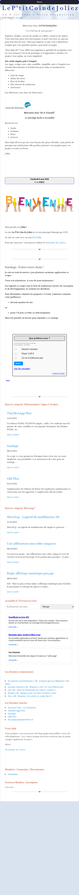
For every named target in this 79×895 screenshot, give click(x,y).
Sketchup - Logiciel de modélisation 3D (33, 517)
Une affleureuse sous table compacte (31, 544)
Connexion (13, 774)
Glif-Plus (13, 479)
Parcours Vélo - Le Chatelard (21, 707)
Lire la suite (13, 434)
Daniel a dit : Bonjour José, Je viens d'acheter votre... (32, 693)
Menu (39, 2)
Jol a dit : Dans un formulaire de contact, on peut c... (32, 690)
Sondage (12, 446)
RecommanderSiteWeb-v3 (20, 719)
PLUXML (36, 237)
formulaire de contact (55, 242)
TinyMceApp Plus (19, 413)
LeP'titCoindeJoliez (40, 9)
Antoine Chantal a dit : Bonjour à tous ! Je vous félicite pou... (36, 687)
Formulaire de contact (15, 749)
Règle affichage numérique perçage (30, 574)
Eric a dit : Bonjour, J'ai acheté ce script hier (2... (30, 696)
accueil (19, 17)
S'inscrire (9, 787)
